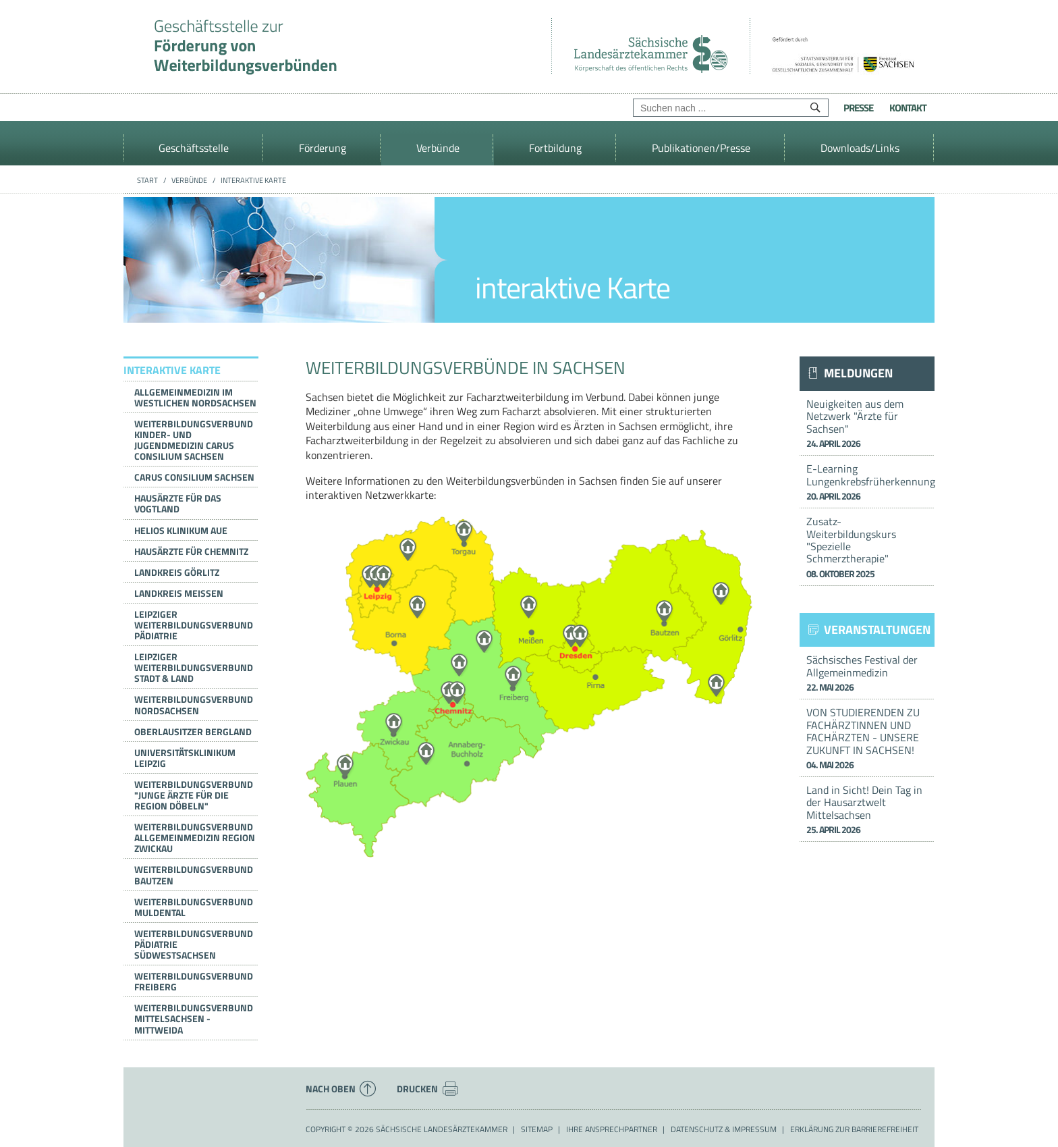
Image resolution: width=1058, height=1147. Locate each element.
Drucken (428, 1089)
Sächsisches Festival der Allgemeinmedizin (867, 672)
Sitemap (537, 1129)
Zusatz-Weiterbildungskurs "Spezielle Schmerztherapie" (867, 547)
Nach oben (341, 1089)
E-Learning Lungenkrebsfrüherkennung (870, 481)
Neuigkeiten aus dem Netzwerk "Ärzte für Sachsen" (867, 423)
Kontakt (907, 107)
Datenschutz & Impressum (724, 1129)
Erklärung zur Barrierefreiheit (854, 1129)
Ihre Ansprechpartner (611, 1129)
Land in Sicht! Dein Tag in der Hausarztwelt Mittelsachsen (867, 809)
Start (147, 180)
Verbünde (189, 180)
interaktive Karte (253, 180)
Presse (858, 107)
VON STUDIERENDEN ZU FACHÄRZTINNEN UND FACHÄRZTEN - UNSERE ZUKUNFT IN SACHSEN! (867, 738)
